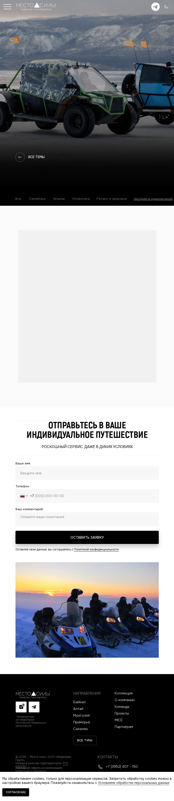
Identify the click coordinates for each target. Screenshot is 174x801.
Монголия (81, 715)
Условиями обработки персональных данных (133, 783)
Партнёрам (124, 726)
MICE (119, 720)
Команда (122, 706)
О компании (124, 700)
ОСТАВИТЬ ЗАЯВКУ (87, 537)
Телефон (22, 486)
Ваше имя (22, 463)
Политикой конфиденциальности (96, 549)
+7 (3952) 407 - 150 (122, 766)
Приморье (81, 722)
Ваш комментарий (29, 509)
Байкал (79, 702)
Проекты (122, 713)
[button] (7, 6)
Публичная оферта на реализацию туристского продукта (38, 769)
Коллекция (124, 693)
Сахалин (80, 729)
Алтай (78, 708)
